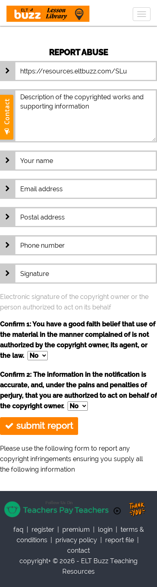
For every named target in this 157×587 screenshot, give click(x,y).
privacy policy (76, 540)
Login (105, 529)
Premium (76, 529)
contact (78, 550)
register (43, 529)
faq (18, 529)
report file (119, 540)
